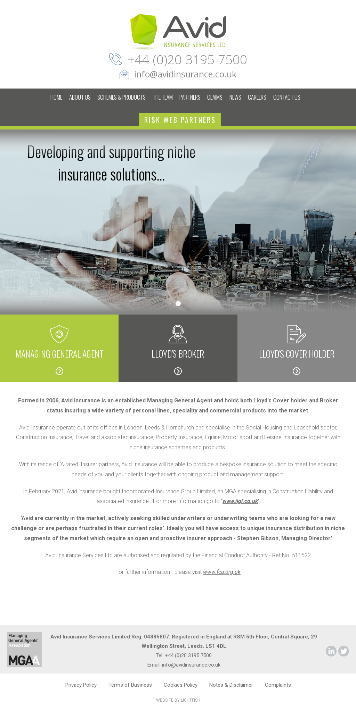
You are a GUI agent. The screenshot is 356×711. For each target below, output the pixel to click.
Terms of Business (130, 685)
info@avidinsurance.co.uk (185, 74)
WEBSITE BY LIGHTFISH (178, 700)
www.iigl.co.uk (240, 501)
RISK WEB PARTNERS (180, 120)
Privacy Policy (81, 685)
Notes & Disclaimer (231, 685)
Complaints (278, 685)
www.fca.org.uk (222, 572)
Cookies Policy (180, 685)
